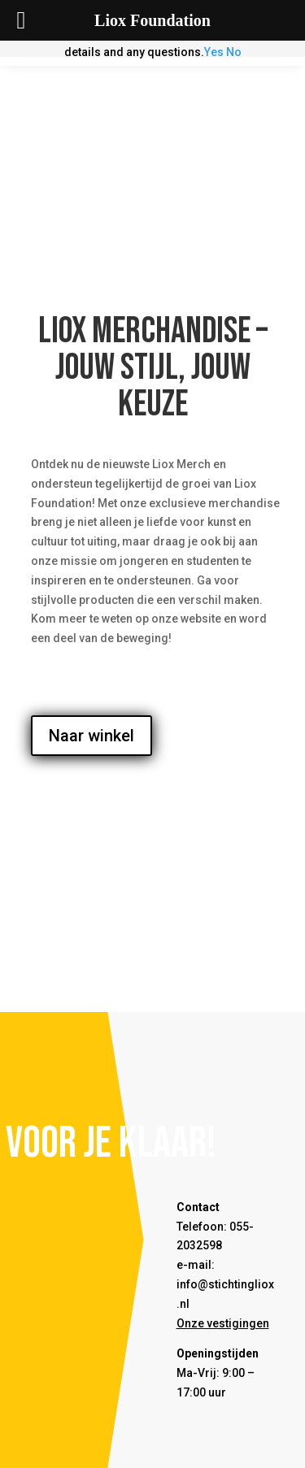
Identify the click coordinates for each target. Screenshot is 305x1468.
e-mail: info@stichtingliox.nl (225, 1284)
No (234, 52)
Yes (214, 52)
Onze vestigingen (222, 1323)
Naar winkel (91, 735)
